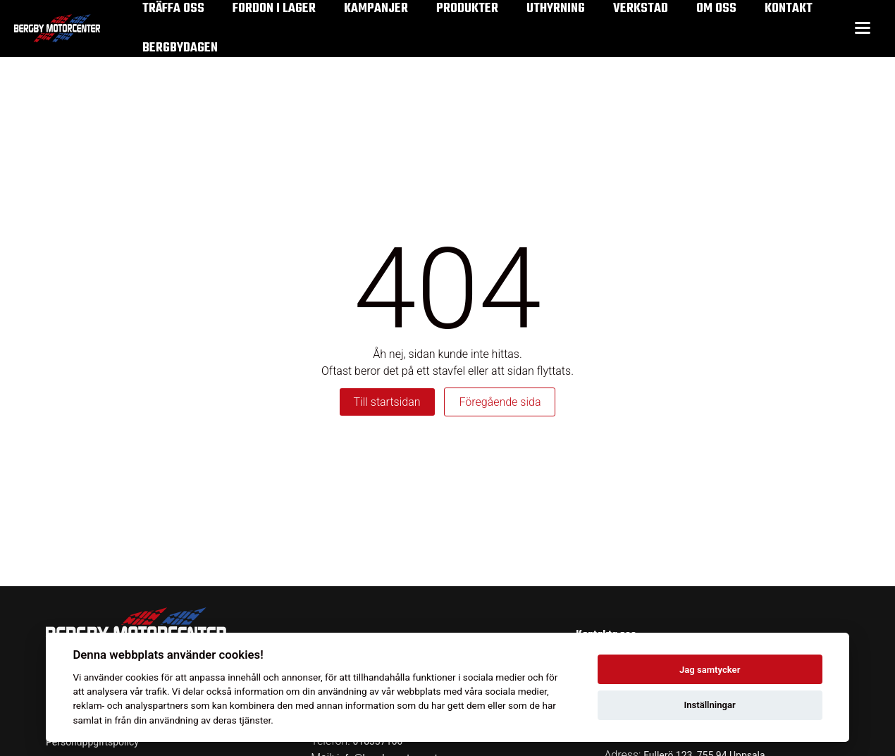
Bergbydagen (180, 47)
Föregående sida (500, 402)
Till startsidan (387, 402)
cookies (142, 677)
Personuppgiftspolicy (92, 742)
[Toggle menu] (862, 28)
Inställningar (709, 705)
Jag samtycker (709, 669)
